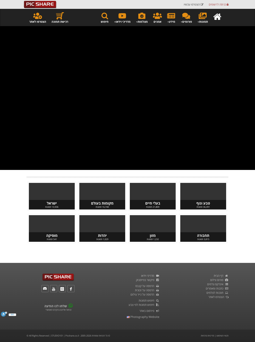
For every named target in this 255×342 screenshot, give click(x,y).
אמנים (157, 18)
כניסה (218, 4)
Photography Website (143, 317)
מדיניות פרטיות (207, 335)
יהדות (102, 235)
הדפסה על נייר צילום (145, 294)
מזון (153, 235)
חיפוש (105, 18)
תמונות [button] (202, 18)
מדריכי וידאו (150, 276)
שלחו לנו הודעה (55, 306)
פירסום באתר (149, 311)
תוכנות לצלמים (217, 293)
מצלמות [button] (142, 18)
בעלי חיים (152, 203)
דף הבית (221, 276)
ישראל (52, 203)
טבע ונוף (203, 203)
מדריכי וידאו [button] (122, 18)
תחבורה (203, 235)
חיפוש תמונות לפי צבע (144, 305)
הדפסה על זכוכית (147, 290)
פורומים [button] (186, 18)
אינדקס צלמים (217, 284)
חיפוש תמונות (149, 300)
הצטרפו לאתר (37, 18)
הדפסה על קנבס (147, 286)
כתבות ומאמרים (217, 288)
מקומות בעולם (102, 203)
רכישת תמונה (60, 18)
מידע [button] (171, 18)
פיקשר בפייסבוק (147, 280)
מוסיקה (52, 235)
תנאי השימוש (222, 335)
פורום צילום (219, 280)
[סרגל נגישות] (4, 314)
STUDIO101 (57, 335)
